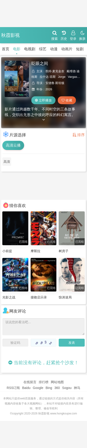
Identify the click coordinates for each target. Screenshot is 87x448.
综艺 (42, 49)
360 (57, 388)
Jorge (62, 76)
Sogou (66, 388)
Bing (48, 388)
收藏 (66, 100)
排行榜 (43, 382)
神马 (77, 388)
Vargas (72, 76)
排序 (79, 135)
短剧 (80, 49)
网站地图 (57, 382)
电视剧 (29, 49)
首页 (5, 49)
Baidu (26, 388)
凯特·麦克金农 (54, 71)
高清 (6, 161)
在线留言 (29, 382)
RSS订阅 (13, 388)
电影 (16, 49)
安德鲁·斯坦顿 (54, 83)
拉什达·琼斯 (48, 76)
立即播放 (43, 100)
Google (38, 388)
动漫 (54, 49)
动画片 (66, 49)
